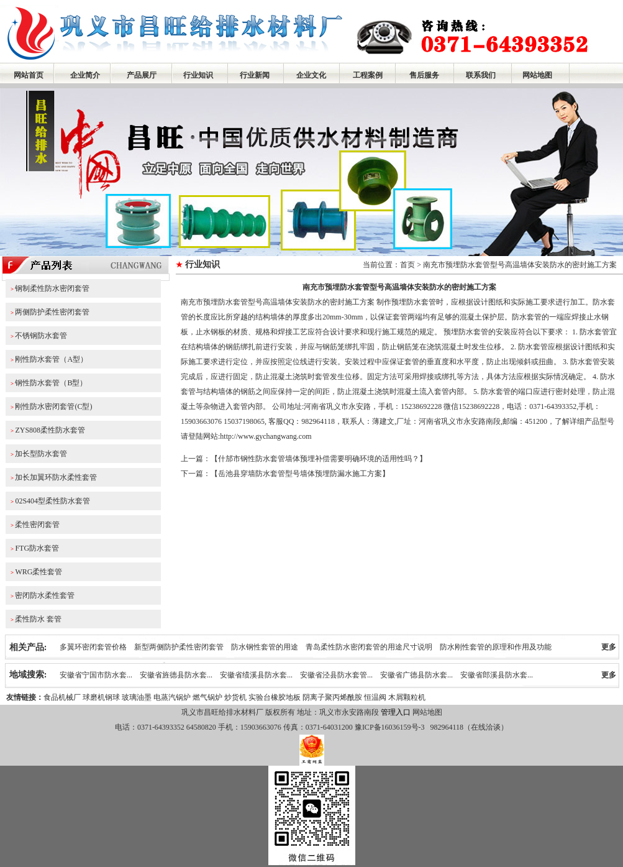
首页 (407, 264)
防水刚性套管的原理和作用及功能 (496, 647)
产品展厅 (142, 75)
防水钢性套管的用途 (264, 647)
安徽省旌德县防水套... (176, 675)
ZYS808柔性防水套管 (50, 430)
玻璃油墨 (137, 697)
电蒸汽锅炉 (172, 697)
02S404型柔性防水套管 (52, 501)
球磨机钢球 (101, 697)
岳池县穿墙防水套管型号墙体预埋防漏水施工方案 (300, 473)
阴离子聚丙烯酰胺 (332, 697)
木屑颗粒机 (406, 697)
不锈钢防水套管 (41, 335)
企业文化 (311, 75)
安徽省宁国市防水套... (96, 675)
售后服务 (424, 75)
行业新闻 (255, 75)
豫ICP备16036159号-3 (389, 727)
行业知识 (198, 75)
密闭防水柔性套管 (45, 595)
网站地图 (537, 75)
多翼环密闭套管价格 (93, 647)
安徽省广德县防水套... (416, 675)
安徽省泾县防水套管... (336, 675)
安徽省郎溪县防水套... (496, 675)
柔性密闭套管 (37, 524)
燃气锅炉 (207, 697)
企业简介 (85, 75)
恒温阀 (375, 697)
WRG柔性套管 (38, 571)
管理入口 (396, 712)
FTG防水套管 (37, 548)
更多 (608, 647)
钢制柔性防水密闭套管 (52, 288)
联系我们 (481, 75)
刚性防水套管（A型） (51, 359)
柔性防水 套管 (38, 619)
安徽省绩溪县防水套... (256, 675)
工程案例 (368, 75)
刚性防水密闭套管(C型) (53, 406)
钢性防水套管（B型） (51, 382)
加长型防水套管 (41, 453)
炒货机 (235, 697)
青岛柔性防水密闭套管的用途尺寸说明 (369, 647)
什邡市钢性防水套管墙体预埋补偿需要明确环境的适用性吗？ (318, 458)
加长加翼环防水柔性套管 (56, 477)
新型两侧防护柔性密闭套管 (179, 647)
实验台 (259, 697)
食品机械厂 (62, 697)
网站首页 (28, 75)
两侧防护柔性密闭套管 (52, 312)
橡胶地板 (286, 697)
